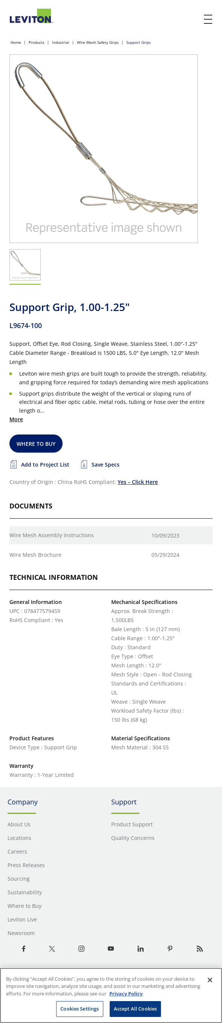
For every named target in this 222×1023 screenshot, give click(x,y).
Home (16, 42)
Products (36, 42)
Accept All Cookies (135, 1008)
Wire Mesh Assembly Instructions (51, 535)
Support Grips (138, 42)
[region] (111, 995)
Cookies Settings (79, 1008)
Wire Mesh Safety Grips (98, 42)
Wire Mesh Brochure (35, 554)
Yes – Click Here (138, 481)
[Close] (210, 980)
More (16, 419)
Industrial (60, 42)
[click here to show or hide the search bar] (192, 19)
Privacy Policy (125, 993)
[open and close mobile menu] (208, 19)
